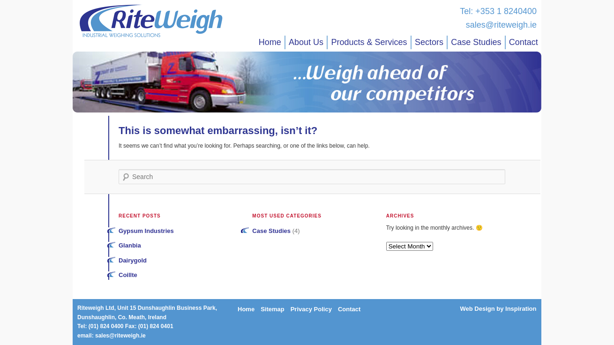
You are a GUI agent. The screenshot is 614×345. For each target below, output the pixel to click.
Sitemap (273, 309)
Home (270, 42)
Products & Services (369, 42)
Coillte (128, 274)
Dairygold (133, 260)
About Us (306, 42)
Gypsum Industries (146, 230)
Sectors (429, 42)
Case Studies (476, 42)
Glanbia (130, 245)
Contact (523, 42)
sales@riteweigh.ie (501, 25)
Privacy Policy (311, 309)
